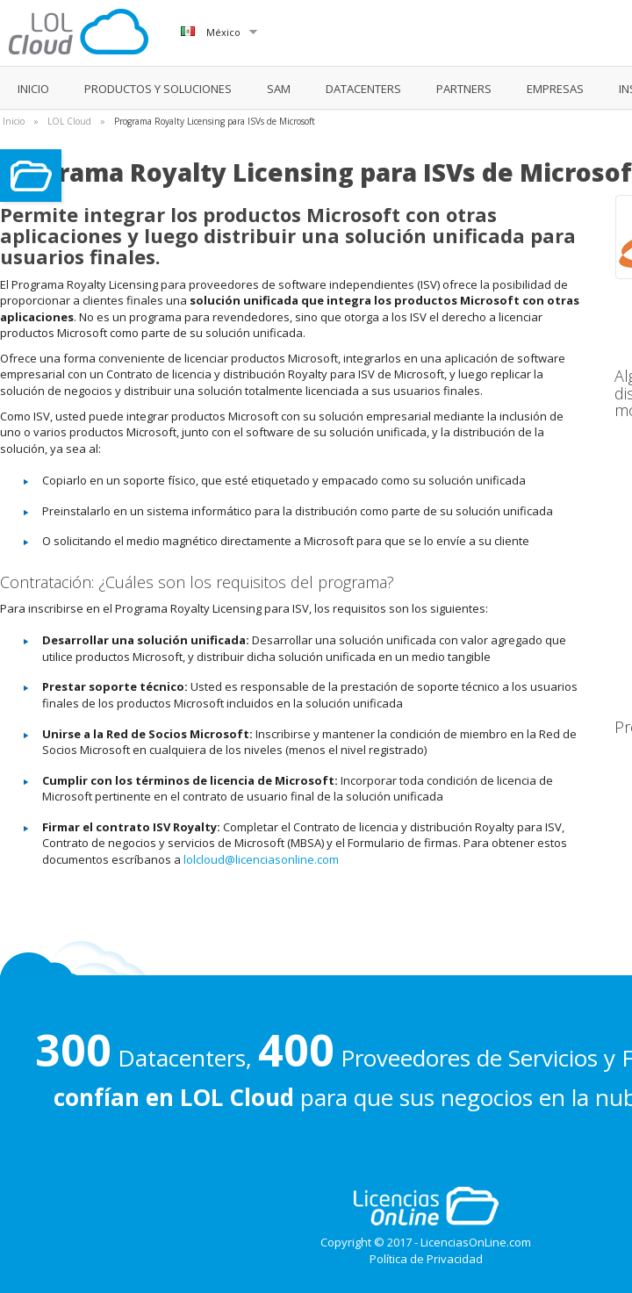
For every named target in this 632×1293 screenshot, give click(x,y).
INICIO (33, 89)
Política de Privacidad (426, 1259)
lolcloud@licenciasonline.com (261, 859)
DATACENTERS (363, 89)
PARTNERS (464, 89)
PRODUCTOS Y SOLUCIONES (158, 89)
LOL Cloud (69, 121)
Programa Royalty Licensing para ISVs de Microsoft (214, 121)
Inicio (14, 121)
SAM (279, 89)
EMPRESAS (555, 89)
